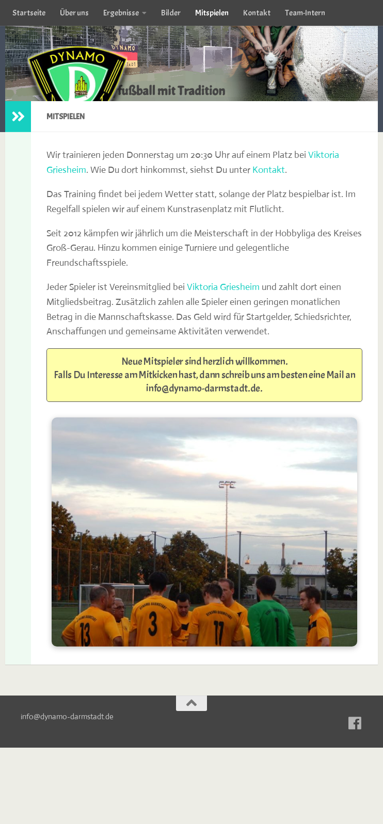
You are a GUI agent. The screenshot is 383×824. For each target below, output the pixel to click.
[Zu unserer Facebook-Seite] (355, 723)
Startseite (28, 13)
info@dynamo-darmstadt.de (203, 388)
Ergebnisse (121, 13)
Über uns (74, 13)
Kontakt (256, 13)
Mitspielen (212, 13)
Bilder (171, 13)
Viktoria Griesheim (223, 287)
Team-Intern (305, 13)
